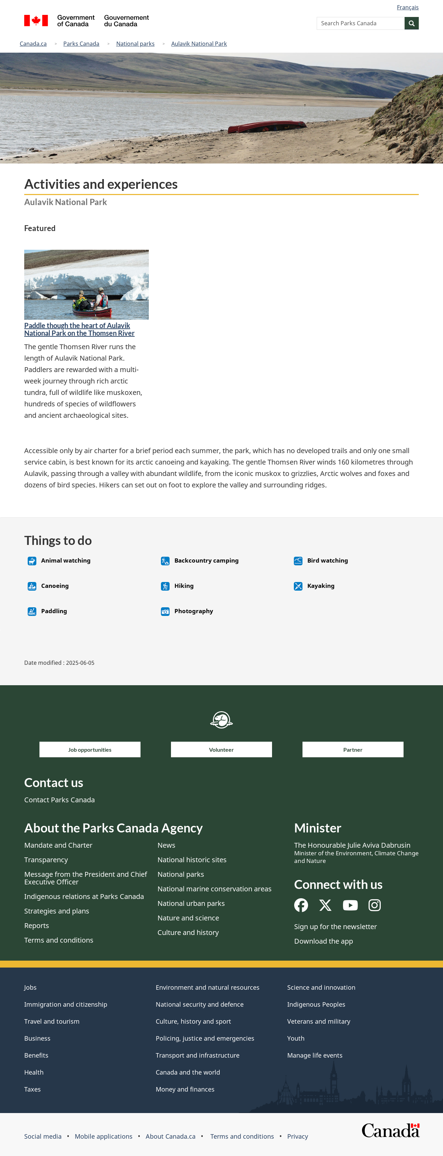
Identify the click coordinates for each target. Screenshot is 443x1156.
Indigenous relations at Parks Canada (84, 896)
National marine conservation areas (214, 888)
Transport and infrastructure (197, 1055)
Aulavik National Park (199, 43)
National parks (135, 43)
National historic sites (192, 859)
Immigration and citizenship (65, 1004)
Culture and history (188, 932)
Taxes (32, 1089)
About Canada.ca (171, 1136)
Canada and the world (188, 1072)
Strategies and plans (56, 911)
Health (34, 1072)
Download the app (323, 941)
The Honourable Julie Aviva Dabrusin (356, 852)
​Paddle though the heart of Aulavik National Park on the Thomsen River (79, 329)
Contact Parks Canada (59, 799)
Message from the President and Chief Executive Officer (85, 878)
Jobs (30, 987)
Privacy (297, 1136)
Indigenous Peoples (316, 1004)
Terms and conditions (58, 940)
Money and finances (185, 1089)
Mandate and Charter (58, 845)
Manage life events (315, 1055)
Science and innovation (321, 987)
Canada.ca (33, 43)
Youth (296, 1038)
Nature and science (188, 918)
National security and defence (200, 1004)
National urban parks (191, 903)
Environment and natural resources (208, 987)
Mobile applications (104, 1136)
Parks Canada (81, 43)
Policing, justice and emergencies (205, 1038)
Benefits (36, 1055)
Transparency (46, 859)
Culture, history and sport (193, 1021)
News (166, 845)
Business (37, 1038)
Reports (36, 925)
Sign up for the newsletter (335, 926)
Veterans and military (318, 1021)
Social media (43, 1136)
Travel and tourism (52, 1021)
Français (408, 7)
